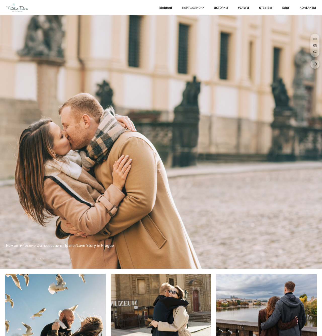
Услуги (243, 7)
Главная (165, 7)
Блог (286, 7)
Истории (221, 7)
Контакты (308, 7)
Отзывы (265, 7)
